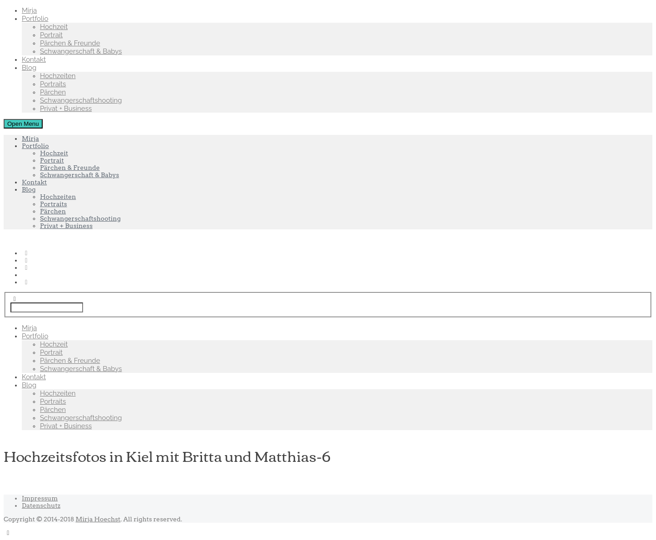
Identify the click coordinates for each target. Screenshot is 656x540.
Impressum (40, 498)
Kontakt (34, 59)
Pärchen (53, 92)
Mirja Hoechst (98, 519)
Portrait (51, 35)
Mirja (29, 10)
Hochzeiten (58, 76)
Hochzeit (54, 27)
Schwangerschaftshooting (81, 100)
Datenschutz (41, 505)
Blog (29, 68)
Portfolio (35, 19)
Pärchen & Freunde (70, 43)
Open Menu (23, 123)
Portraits (53, 84)
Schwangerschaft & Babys (81, 51)
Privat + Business (66, 108)
